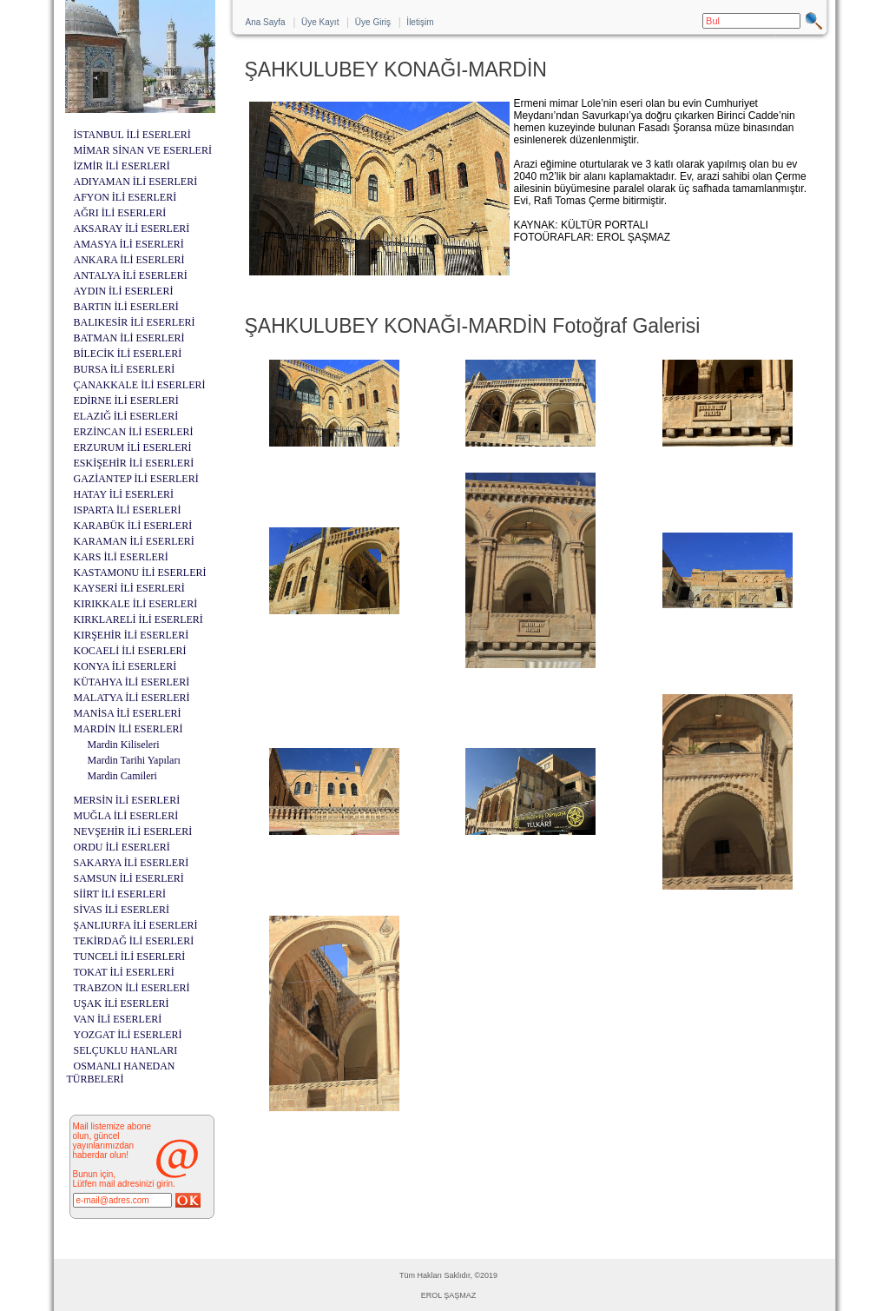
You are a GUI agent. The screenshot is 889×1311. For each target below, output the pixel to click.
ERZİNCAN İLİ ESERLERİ (134, 432)
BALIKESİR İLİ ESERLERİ (134, 322)
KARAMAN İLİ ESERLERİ (134, 541)
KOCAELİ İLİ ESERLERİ (130, 651)
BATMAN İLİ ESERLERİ (129, 338)
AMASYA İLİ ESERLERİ (129, 244)
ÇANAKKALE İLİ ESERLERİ (140, 385)
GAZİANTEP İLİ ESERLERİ (136, 479)
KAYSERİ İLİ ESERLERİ (129, 588)
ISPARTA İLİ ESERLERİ (127, 510)
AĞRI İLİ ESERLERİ (120, 213)
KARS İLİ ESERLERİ (121, 557)
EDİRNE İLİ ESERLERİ (126, 400)
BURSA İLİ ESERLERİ (124, 369)
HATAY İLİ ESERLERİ (124, 494)
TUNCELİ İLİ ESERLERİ (130, 956)
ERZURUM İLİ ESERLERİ (133, 447)
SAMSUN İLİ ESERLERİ (129, 878)
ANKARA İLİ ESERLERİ (129, 260)
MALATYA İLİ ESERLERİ (132, 698)
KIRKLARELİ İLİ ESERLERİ (138, 619)
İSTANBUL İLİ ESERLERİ (132, 135)
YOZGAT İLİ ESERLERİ (128, 1035)
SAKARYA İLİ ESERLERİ (131, 863)
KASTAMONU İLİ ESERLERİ (140, 572)
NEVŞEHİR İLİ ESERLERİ (133, 831)
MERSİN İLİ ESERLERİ (127, 800)
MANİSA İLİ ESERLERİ (127, 713)
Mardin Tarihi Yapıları (134, 760)
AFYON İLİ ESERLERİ (125, 197)
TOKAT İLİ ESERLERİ (124, 972)
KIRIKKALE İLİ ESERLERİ (136, 604)
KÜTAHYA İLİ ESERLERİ (132, 682)
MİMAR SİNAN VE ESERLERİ (143, 150)
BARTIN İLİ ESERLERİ (126, 307)
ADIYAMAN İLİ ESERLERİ (136, 181)
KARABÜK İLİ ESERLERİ (133, 526)
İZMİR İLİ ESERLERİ (122, 166)
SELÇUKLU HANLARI (126, 1050)
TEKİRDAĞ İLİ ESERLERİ (134, 941)
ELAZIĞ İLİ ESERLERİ (126, 416)
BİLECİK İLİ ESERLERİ (128, 354)
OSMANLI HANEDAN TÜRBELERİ (121, 1072)
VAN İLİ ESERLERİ (118, 1019)
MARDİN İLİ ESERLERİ (128, 729)
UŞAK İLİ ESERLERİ (121, 1003)
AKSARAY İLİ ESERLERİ (132, 228)
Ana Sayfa (266, 22)
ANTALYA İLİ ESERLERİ (131, 275)
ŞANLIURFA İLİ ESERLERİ (136, 925)
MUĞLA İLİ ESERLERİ (126, 816)
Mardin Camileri (122, 776)
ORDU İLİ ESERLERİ (122, 847)
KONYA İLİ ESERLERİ (125, 666)
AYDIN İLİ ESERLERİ (124, 291)
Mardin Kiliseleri (124, 744)
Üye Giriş (373, 22)
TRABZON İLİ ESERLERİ (132, 988)
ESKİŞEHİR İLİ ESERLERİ (134, 463)
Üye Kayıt (320, 22)
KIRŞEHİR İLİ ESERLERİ (131, 635)
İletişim (419, 22)
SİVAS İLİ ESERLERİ (121, 910)
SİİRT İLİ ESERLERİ (120, 894)
